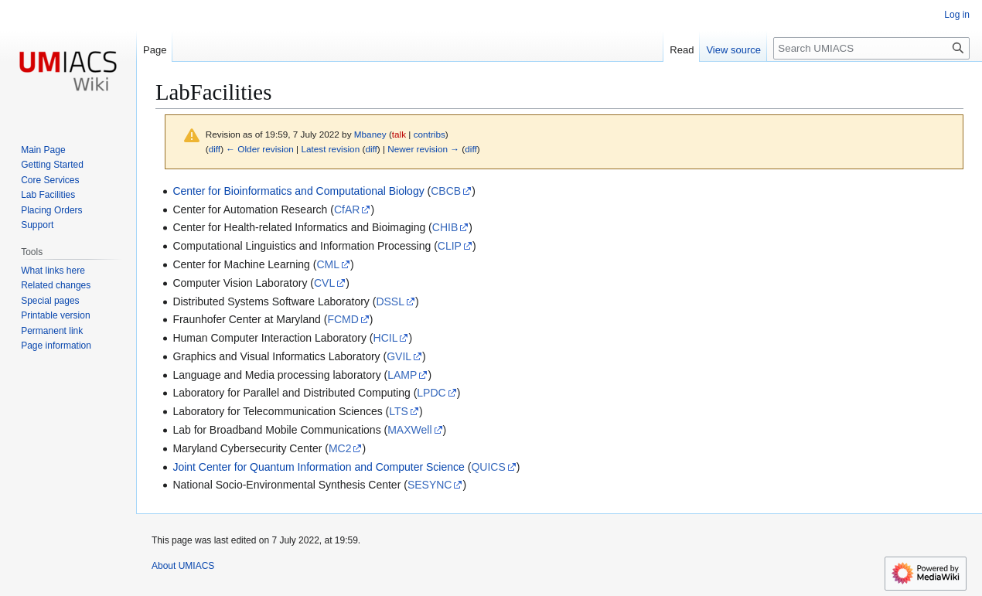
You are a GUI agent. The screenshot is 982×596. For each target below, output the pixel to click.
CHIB (445, 227)
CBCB (446, 191)
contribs (429, 134)
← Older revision (260, 149)
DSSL (390, 301)
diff (214, 149)
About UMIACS (183, 565)
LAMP (402, 375)
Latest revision (330, 149)
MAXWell (409, 430)
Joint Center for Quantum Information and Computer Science (318, 467)
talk (399, 134)
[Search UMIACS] (871, 48)
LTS (398, 411)
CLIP (450, 246)
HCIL (385, 338)
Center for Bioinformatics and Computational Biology (298, 191)
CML (327, 264)
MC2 (340, 448)
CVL (324, 283)
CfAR (347, 209)
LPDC (431, 393)
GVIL (399, 356)
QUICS (488, 467)
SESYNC (429, 485)
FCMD (342, 319)
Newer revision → (423, 149)
